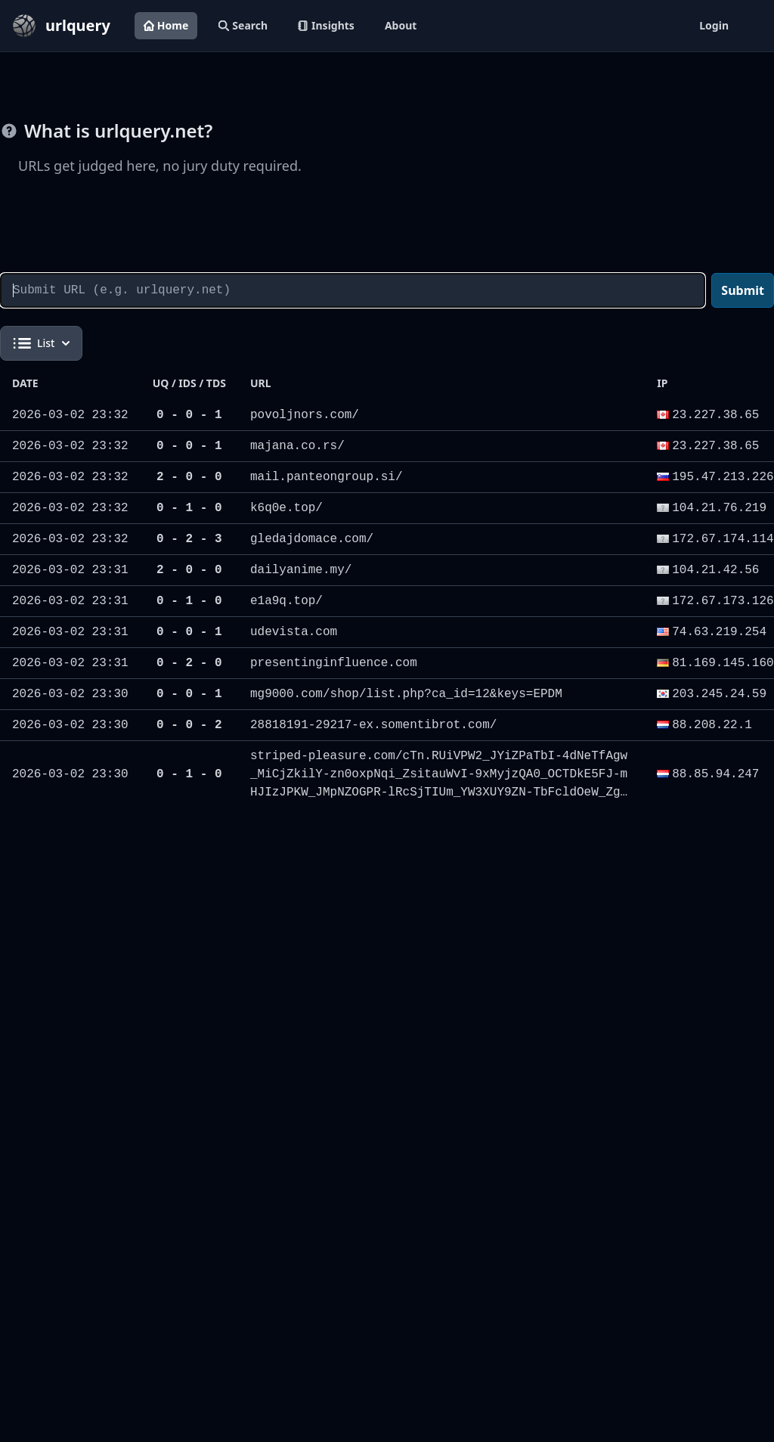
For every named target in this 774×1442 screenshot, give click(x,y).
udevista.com (293, 632)
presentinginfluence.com (333, 663)
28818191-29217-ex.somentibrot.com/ (373, 725)
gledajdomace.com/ (311, 539)
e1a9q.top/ (286, 601)
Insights (326, 25)
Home (166, 25)
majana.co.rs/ (297, 446)
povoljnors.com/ (304, 415)
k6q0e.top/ (286, 508)
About (400, 25)
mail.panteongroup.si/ (326, 477)
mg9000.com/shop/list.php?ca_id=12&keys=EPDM (406, 694)
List (41, 343)
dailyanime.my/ (300, 570)
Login (714, 25)
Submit (742, 290)
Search (243, 25)
